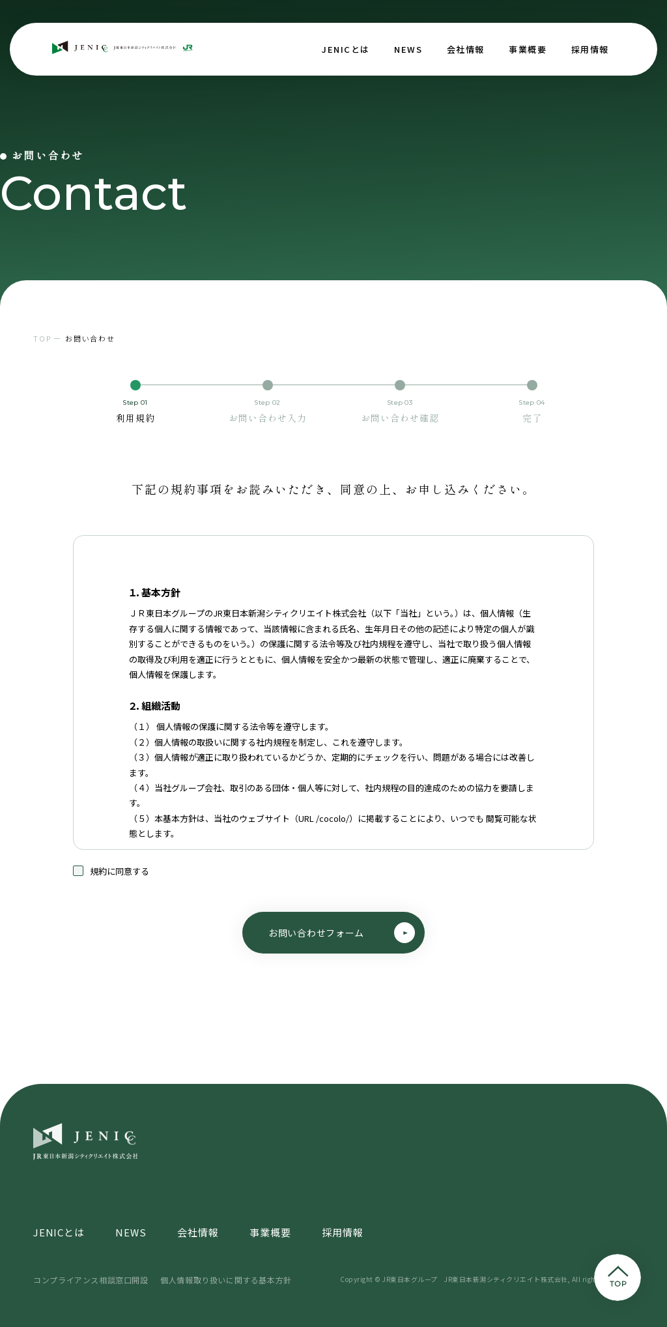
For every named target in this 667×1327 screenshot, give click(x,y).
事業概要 (527, 49)
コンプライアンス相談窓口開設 (90, 1279)
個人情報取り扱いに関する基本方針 (226, 1279)
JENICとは (346, 49)
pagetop (617, 1277)
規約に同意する (111, 880)
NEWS (408, 49)
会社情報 (466, 49)
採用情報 (590, 49)
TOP (42, 338)
